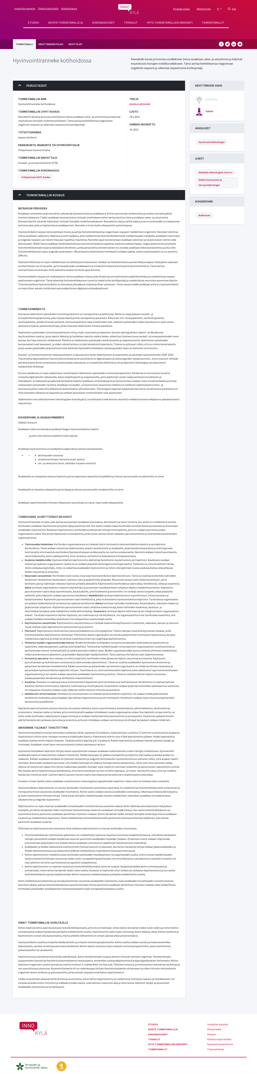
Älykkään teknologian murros (215, 172)
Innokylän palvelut (24, 8)
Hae (234, 8)
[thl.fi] (33, 1066)
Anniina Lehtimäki (139, 104)
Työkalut (131, 22)
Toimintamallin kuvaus (41, 195)
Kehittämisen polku (51, 44)
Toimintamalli (24, 44)
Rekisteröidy (204, 8)
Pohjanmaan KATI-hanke (35, 177)
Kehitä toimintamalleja (65, 22)
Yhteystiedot (214, 1029)
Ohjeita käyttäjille (48, 8)
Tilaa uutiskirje (215, 1049)
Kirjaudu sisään (181, 8)
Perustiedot (32, 85)
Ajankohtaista (69, 8)
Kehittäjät (75, 44)
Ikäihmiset (204, 215)
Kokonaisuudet (103, 22)
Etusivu (33, 22)
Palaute (211, 1034)
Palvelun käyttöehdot (219, 1039)
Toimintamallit (213, 22)
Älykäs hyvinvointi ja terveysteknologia (210, 182)
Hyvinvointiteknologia (211, 142)
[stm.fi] (61, 1066)
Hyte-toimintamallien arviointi (170, 22)
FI (218, 8)
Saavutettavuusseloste (220, 1044)
